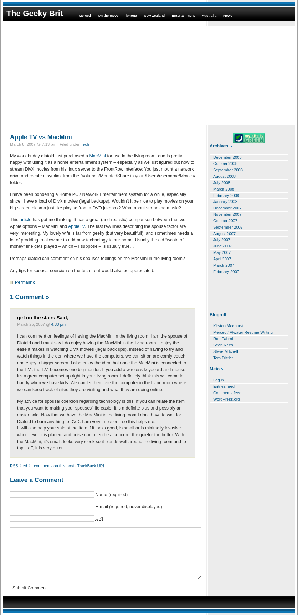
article (25, 219)
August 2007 (224, 233)
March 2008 (223, 189)
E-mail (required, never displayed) (128, 506)
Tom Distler (223, 358)
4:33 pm (58, 324)
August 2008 (224, 176)
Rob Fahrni (223, 339)
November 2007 (227, 214)
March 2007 (223, 265)
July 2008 (221, 183)
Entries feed (224, 386)
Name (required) (111, 494)
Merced (85, 15)
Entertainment (183, 15)
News (227, 15)
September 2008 (228, 170)
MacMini (97, 155)
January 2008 (225, 201)
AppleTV (76, 226)
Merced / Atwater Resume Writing (243, 332)
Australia (209, 15)
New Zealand (154, 15)
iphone (131, 15)
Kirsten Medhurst (228, 326)
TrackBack (90, 466)
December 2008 (227, 157)
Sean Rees (223, 345)
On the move (108, 15)
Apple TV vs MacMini (41, 137)
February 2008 (226, 195)
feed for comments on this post (42, 466)
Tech (85, 144)
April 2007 (222, 259)
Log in (218, 380)
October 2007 (225, 221)
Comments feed (227, 393)
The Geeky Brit (34, 13)
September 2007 (228, 227)
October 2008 (225, 163)
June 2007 (222, 246)
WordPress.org (226, 399)
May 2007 (222, 252)
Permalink (25, 282)
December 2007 (227, 208)
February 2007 (226, 272)
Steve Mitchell (225, 351)
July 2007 (221, 240)
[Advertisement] (149, 75)
